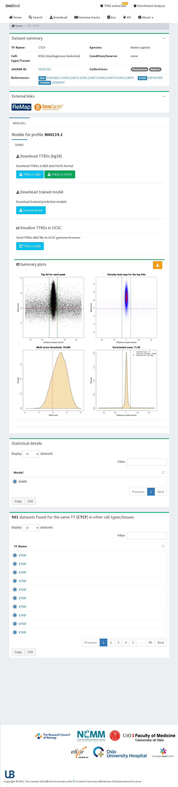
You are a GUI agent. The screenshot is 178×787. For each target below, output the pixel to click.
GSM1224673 (88, 78)
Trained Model (31, 210)
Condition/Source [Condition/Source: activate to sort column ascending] (70, 555)
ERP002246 (150, 604)
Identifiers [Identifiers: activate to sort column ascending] (151, 555)
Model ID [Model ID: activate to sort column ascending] (55, 474)
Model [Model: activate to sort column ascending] (18, 477)
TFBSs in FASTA (60, 174)
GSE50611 (53, 78)
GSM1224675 (125, 78)
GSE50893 (149, 632)
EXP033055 (155, 78)
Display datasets (32, 454)
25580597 (58, 82)
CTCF (22, 564)
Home (17, 26)
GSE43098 (149, 564)
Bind (13, 5)
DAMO (19, 145)
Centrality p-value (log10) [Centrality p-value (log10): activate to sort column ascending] (148, 474)
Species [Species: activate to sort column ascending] (126, 555)
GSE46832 (149, 578)
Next (161, 496)
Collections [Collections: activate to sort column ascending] (102, 555)
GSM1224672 (70, 78)
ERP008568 (150, 618)
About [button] (145, 17)
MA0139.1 (44, 69)
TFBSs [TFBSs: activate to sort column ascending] (100, 477)
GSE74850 (149, 591)
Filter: (142, 462)
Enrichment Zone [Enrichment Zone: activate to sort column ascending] (77, 474)
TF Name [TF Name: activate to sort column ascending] (18, 553)
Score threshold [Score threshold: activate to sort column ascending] (121, 474)
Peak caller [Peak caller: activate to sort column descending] (36, 474)
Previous (138, 496)
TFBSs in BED (30, 174)
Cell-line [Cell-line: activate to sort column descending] (37, 555)
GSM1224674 (106, 78)
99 (150, 700)
